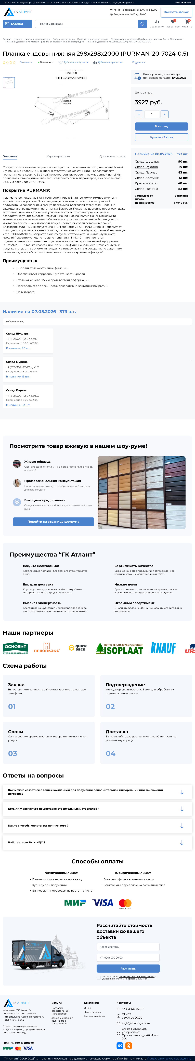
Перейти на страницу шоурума (53, 522)
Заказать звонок (176, 12)
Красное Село (146, 183)
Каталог (18, 39)
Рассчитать (128, 968)
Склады (96, 2)
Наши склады (92, 1012)
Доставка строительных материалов (60, 1011)
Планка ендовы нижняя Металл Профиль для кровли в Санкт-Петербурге (44, 42)
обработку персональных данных (136, 976)
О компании (9, 2)
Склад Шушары (147, 161)
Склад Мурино (146, 167)
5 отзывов (26, 62)
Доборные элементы (64, 39)
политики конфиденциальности (131, 978)
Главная (7, 39)
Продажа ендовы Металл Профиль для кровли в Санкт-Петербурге (147, 39)
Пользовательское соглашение (169, 1058)
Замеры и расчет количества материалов (62, 1021)
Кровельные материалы (37, 39)
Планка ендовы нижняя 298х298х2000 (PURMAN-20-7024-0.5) (118, 42)
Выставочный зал (95, 1016)
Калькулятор (24, 2)
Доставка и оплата (42, 2)
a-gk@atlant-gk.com (123, 2)
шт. (150, 92)
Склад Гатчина (146, 189)
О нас (87, 1008)
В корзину (161, 126)
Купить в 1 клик (161, 137)
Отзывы (57, 2)
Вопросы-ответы (71, 2)
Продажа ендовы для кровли (92, 39)
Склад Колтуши (147, 178)
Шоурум (85, 2)
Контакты (106, 2)
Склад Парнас (146, 172)
